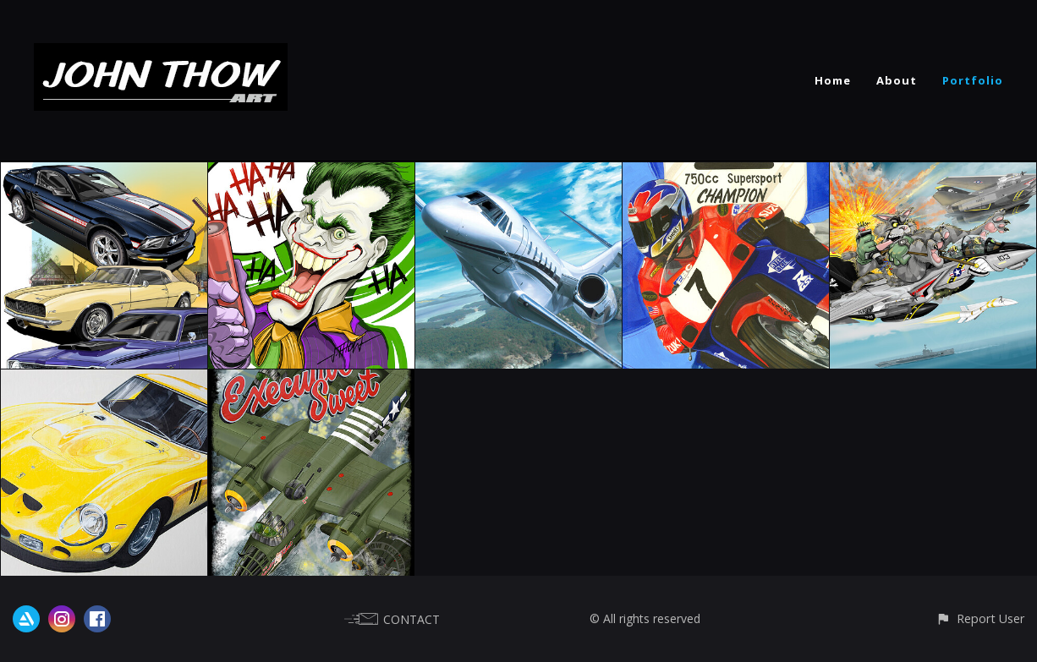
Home (833, 80)
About (896, 80)
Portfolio (972, 80)
